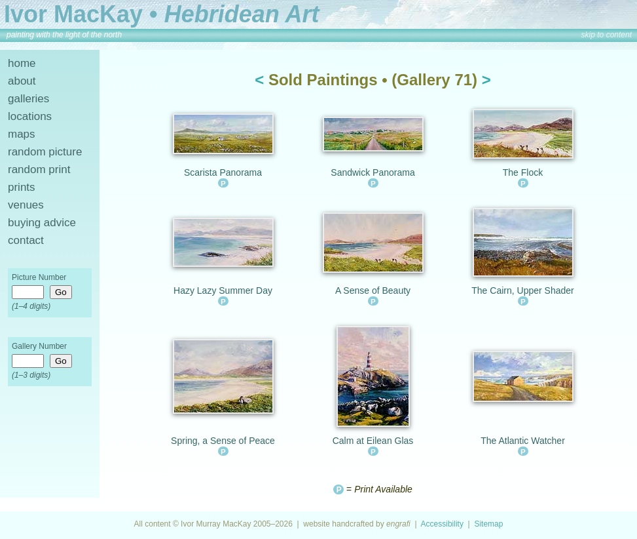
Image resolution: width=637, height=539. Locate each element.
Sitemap (488, 524)
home (22, 63)
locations (30, 116)
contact (26, 240)
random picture (45, 152)
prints (21, 187)
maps (21, 134)
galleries (28, 98)
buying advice (42, 222)
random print (39, 169)
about (22, 81)
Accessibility (442, 524)
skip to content (606, 34)
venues (26, 205)
